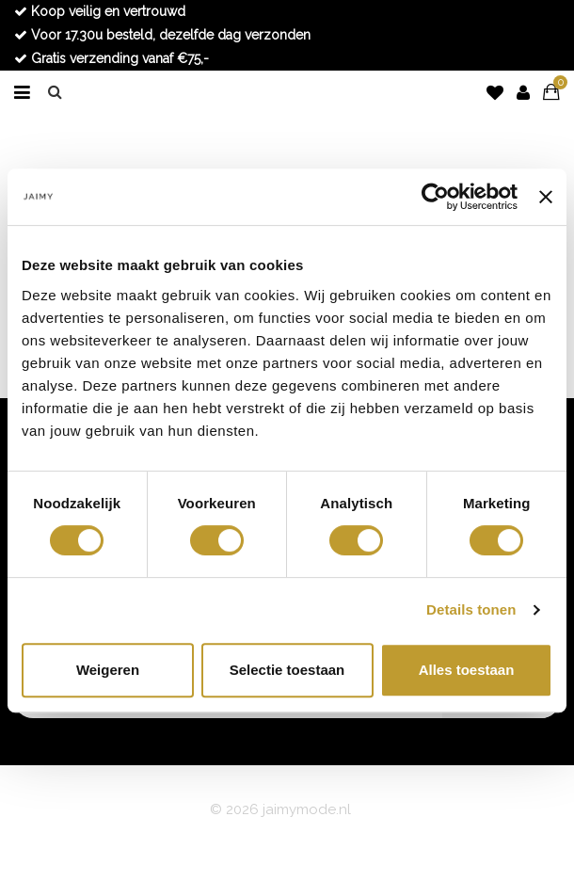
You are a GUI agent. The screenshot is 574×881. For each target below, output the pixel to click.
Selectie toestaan (287, 670)
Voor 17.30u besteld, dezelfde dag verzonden (162, 34)
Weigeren (107, 670)
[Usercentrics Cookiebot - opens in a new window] (435, 197)
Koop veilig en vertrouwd (99, 11)
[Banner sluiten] (545, 196)
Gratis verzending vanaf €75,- (111, 58)
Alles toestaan (467, 670)
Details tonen (471, 609)
